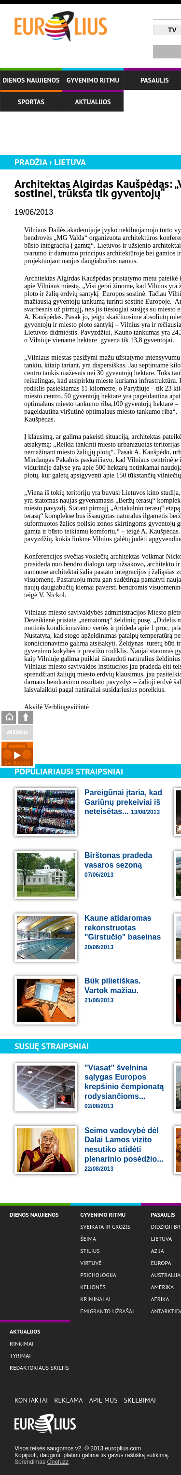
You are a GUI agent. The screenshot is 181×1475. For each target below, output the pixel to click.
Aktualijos (93, 102)
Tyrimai (20, 1355)
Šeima (88, 1238)
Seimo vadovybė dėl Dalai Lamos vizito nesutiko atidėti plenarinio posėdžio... (124, 1149)
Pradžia (30, 162)
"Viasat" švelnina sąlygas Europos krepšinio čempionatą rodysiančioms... (124, 1087)
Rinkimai (22, 1343)
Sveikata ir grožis (105, 1226)
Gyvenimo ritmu (93, 80)
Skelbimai (140, 1400)
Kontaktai (31, 1400)
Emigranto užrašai (107, 1311)
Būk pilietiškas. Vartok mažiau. (112, 990)
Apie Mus (103, 1400)
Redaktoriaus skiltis (39, 1367)
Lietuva (70, 162)
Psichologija (98, 1274)
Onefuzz (58, 1462)
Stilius (89, 1250)
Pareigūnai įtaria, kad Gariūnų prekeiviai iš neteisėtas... (123, 801)
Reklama (68, 1400)
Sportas (31, 102)
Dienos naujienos (30, 80)
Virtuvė (90, 1262)
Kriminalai (95, 1299)
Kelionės (93, 1287)
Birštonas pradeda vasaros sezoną (118, 864)
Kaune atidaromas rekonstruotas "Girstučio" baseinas (122, 932)
